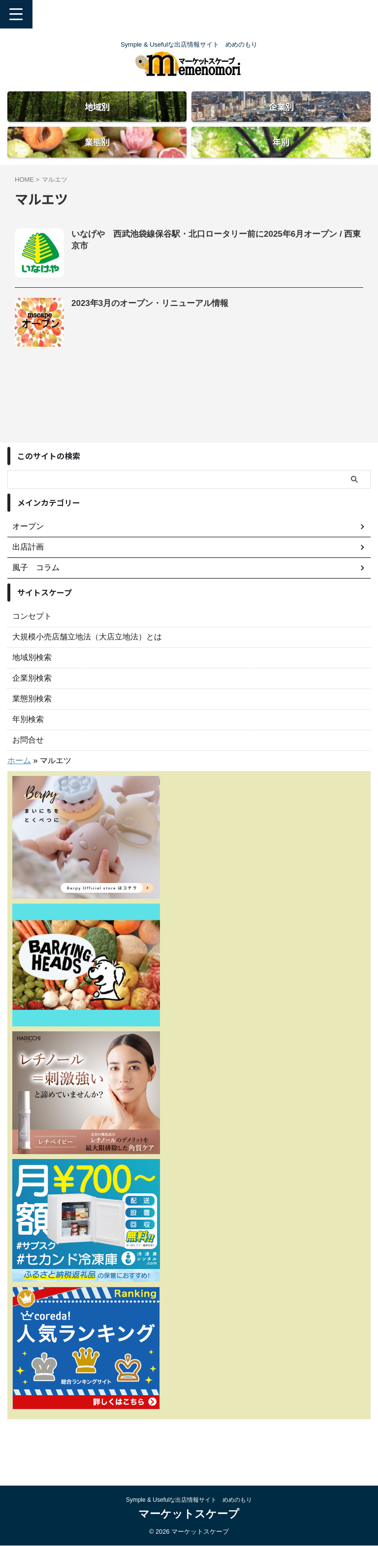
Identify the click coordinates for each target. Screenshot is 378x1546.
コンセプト (32, 653)
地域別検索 (32, 694)
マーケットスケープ (188, 1514)
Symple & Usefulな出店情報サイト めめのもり (189, 1499)
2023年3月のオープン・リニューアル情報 (154, 341)
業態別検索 (32, 735)
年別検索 (28, 756)
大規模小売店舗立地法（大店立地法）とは (87, 673)
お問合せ (28, 777)
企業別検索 (32, 715)
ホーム (19, 797)
